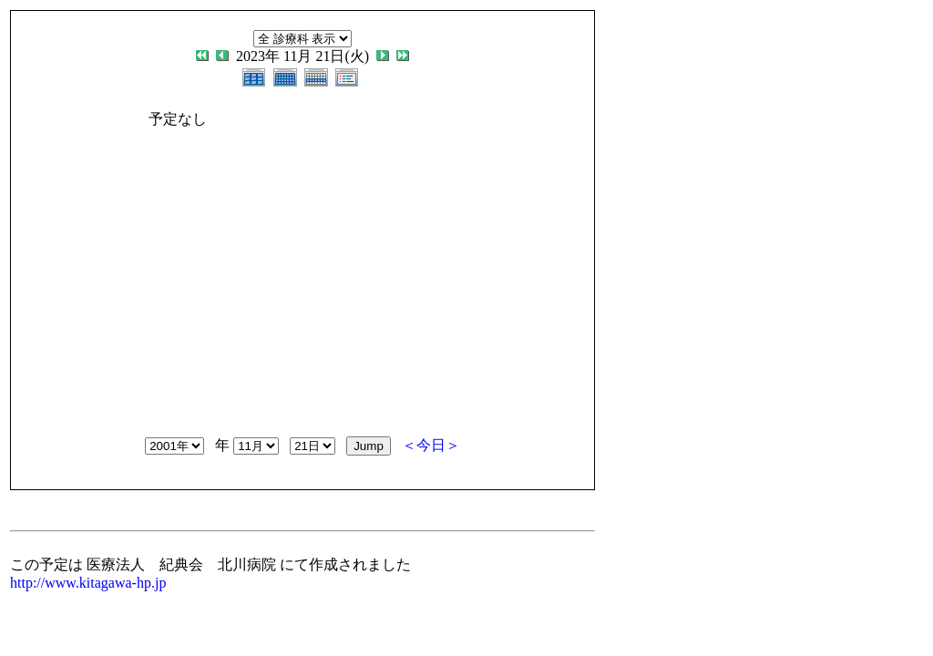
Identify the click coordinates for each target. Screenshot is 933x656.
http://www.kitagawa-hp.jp (88, 582)
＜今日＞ (431, 445)
